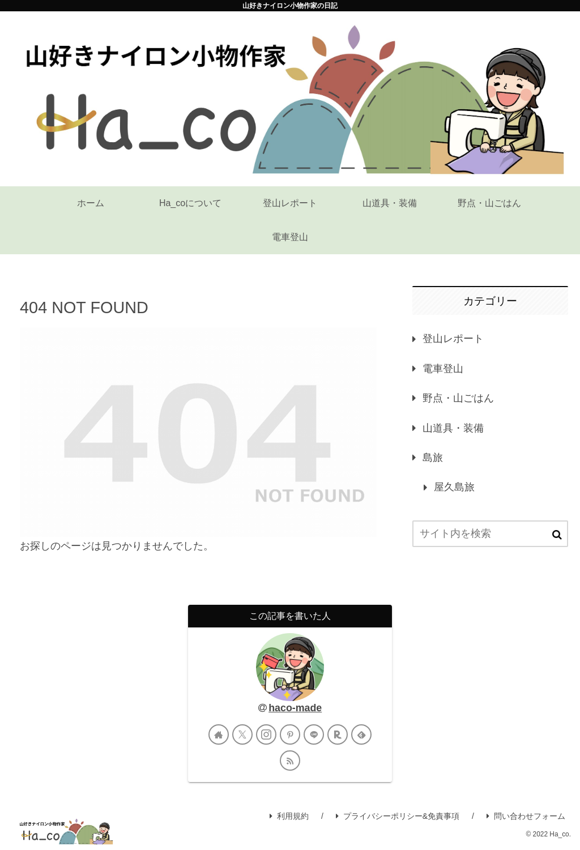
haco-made (295, 708)
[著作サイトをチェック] (218, 734)
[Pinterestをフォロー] (290, 734)
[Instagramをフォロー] (266, 734)
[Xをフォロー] (242, 734)
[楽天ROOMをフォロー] (337, 734)
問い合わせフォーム (526, 816)
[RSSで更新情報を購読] (290, 760)
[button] (557, 534)
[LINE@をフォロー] (314, 734)
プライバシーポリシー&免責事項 (397, 816)
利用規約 (289, 816)
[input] (490, 533)
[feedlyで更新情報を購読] (361, 734)
